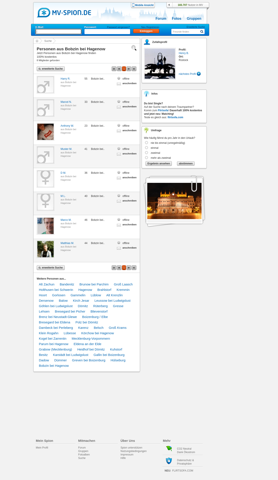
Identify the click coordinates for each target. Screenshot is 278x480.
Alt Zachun (47, 284)
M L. (63, 196)
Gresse (118, 306)
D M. (63, 172)
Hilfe (123, 458)
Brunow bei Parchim (94, 284)
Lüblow (96, 295)
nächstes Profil (187, 73)
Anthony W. (67, 125)
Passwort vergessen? (118, 27)
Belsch (99, 327)
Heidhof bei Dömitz (91, 349)
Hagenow (85, 290)
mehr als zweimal (161, 157)
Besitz (43, 355)
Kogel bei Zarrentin (52, 338)
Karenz (83, 327)
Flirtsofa (163, 110)
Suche (48, 41)
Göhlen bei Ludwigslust (56, 306)
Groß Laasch (123, 284)
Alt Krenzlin (114, 295)
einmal (154, 147)
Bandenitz (67, 284)
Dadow (44, 360)
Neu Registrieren (150, 27)
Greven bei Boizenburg (88, 360)
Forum (161, 18)
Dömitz (83, 306)
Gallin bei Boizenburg (109, 355)
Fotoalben (84, 454)
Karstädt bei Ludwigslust (70, 355)
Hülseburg (118, 360)
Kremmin (123, 290)
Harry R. (65, 78)
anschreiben (129, 83)
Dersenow (46, 300)
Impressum (127, 454)
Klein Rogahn (48, 333)
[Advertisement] (231, 124)
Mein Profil (42, 447)
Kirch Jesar (81, 300)
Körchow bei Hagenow (97, 333)
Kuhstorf (116, 349)
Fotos (176, 18)
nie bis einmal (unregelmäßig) (168, 142)
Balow (63, 300)
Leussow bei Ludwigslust (112, 300)
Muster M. (66, 149)
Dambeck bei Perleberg (56, 327)
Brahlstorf (104, 290)
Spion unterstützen (131, 447)
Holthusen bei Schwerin (56, 290)
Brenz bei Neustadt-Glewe (58, 317)
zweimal (155, 152)
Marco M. (66, 219)
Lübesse (70, 333)
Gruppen (194, 18)
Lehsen (44, 311)
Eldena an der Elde (87, 344)
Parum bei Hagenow (53, 344)
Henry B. (184, 53)
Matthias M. (67, 243)
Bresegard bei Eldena (54, 322)
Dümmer (60, 360)
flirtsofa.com (175, 117)
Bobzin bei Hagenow (54, 365)
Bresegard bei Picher (70, 311)
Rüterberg (100, 306)
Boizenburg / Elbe (95, 317)
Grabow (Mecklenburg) (55, 349)
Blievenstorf (99, 311)
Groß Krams (118, 327)
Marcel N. (66, 101)
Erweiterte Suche (196, 27)
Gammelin (78, 295)
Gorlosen (58, 295)
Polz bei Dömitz (86, 322)
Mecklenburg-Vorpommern (91, 338)
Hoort (43, 295)
